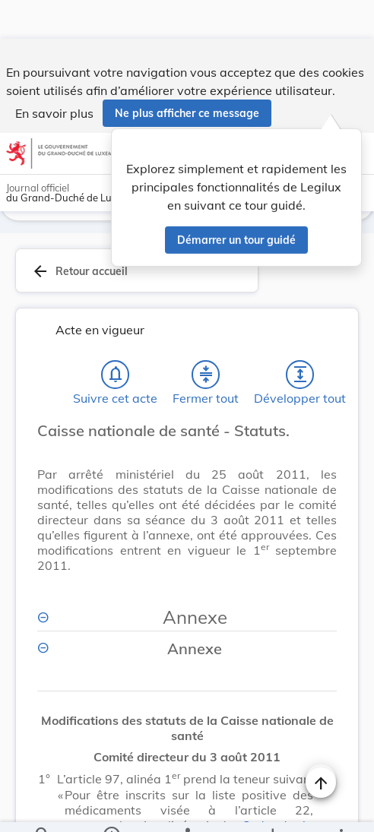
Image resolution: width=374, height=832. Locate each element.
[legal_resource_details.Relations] (186, 807)
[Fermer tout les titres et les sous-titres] (206, 346)
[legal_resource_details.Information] (110, 807)
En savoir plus (54, 74)
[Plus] (340, 807)
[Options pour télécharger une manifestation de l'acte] (272, 807)
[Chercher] (42, 807)
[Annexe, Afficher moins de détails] (187, 589)
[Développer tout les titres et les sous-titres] (300, 346)
